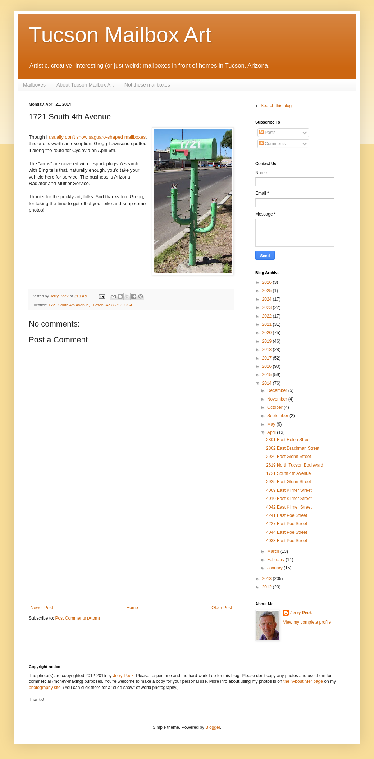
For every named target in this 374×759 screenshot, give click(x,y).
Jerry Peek (301, 612)
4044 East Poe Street (286, 532)
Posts (267, 132)
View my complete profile (307, 622)
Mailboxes (34, 85)
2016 (267, 366)
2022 (267, 316)
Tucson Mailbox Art (120, 35)
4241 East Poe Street (286, 515)
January (275, 567)
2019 (267, 341)
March (273, 551)
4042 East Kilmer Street (289, 507)
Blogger (212, 727)
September (278, 415)
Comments (272, 143)
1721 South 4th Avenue (288, 473)
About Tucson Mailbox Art (85, 85)
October (275, 407)
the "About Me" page (303, 681)
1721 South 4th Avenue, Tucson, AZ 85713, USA (90, 305)
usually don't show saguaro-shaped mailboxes (97, 137)
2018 (267, 349)
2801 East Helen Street (288, 439)
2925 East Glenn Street (288, 481)
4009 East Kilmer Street (289, 490)
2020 (267, 332)
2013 (267, 578)
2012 (267, 586)
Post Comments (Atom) (77, 618)
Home (132, 607)
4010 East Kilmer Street (289, 498)
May (272, 424)
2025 (267, 290)
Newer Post (42, 607)
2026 (267, 282)
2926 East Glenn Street (288, 456)
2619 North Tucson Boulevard (294, 465)
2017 (267, 358)
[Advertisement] (131, 551)
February (276, 559)
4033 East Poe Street (286, 540)
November (277, 399)
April (272, 432)
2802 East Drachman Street (292, 448)
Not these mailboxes (147, 85)
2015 (267, 374)
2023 (267, 307)
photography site (45, 687)
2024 (267, 299)
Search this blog (276, 105)
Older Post (221, 607)
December (277, 390)
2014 (267, 383)
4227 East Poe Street (286, 523)
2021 (267, 324)
